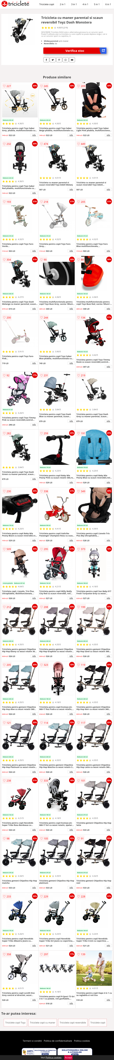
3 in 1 (74, 4)
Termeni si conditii (32, 1040)
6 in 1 (108, 4)
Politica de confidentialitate (58, 1040)
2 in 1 (62, 4)
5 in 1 (97, 4)
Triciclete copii (46, 4)
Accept (68, 1057)
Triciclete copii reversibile (73, 1022)
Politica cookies (82, 1040)
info (34, 135)
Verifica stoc (85, 51)
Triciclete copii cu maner (42, 1022)
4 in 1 (85, 4)
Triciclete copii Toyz (15, 1022)
